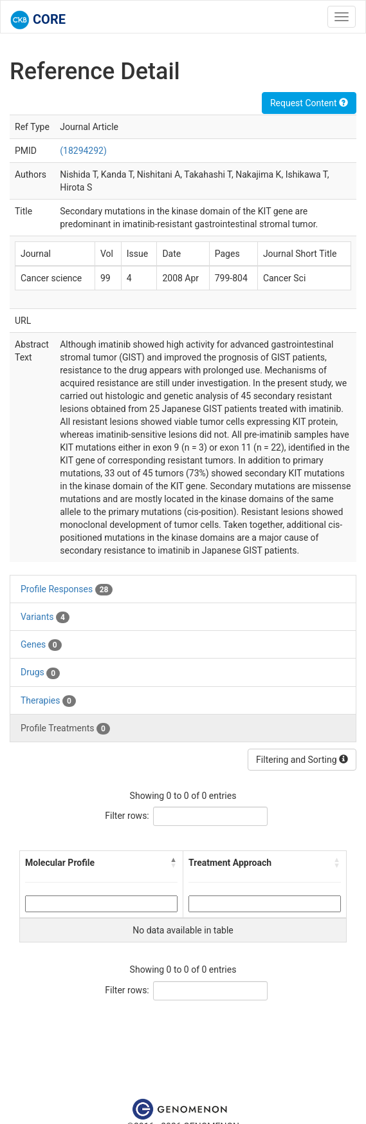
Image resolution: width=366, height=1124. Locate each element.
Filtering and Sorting (302, 759)
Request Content (309, 103)
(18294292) (83, 150)
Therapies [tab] (48, 701)
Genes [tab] (41, 645)
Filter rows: (127, 815)
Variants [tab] (45, 617)
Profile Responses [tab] (67, 589)
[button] (174, 862)
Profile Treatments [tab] (65, 729)
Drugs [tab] (40, 673)
